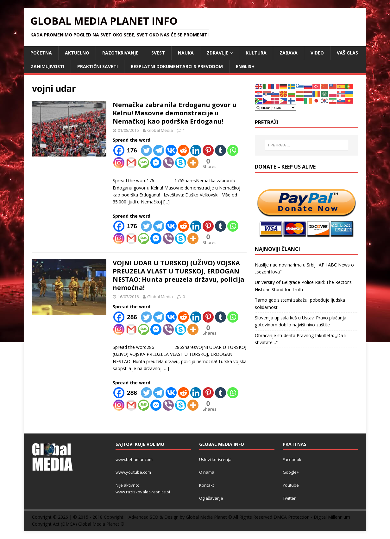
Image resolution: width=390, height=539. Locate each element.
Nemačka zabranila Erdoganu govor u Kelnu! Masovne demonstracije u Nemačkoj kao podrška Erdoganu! (174, 112)
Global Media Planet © (101, 524)
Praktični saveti (97, 66)
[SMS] (143, 162)
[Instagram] (118, 162)
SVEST (158, 53)
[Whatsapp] (232, 150)
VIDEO (317, 53)
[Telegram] (158, 150)
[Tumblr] (220, 150)
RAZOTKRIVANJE (120, 53)
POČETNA (41, 53)
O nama (206, 472)
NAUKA (186, 53)
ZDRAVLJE (217, 53)
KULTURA (256, 53)
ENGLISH (245, 66)
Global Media (160, 130)
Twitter (289, 498)
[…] (166, 202)
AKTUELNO (77, 53)
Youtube (291, 485)
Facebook (292, 459)
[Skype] (180, 162)
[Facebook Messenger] (155, 162)
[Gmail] (131, 162)
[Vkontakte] (171, 150)
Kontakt (206, 485)
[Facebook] (126, 150)
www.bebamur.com (134, 459)
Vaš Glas (347, 53)
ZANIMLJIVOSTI (47, 66)
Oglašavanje (211, 498)
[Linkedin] (195, 150)
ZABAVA (289, 53)
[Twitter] (146, 150)
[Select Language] (275, 108)
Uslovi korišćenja (215, 459)
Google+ (291, 472)
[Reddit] (183, 150)
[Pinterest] (208, 150)
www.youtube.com (133, 472)
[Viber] (168, 162)
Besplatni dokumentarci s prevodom (177, 66)
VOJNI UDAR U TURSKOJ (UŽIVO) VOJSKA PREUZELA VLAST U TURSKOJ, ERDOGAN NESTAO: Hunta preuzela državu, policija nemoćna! (178, 275)
